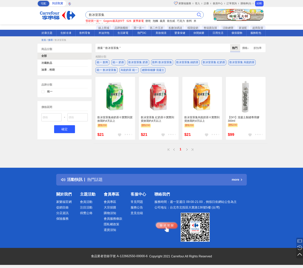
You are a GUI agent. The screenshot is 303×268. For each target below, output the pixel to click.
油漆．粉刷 (48, 69)
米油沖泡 (104, 32)
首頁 (43, 40)
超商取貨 (257, 27)
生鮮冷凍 (65, 32)
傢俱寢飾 (237, 32)
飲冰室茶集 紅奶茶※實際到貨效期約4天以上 (157, 119)
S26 (128, 20)
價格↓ (246, 47)
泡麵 (155, 20)
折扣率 (258, 47)
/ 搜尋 (50, 40)
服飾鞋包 (255, 32)
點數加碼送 (175, 27)
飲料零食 (84, 32)
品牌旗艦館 (121, 27)
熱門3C (141, 32)
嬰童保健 (179, 32)
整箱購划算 (210, 27)
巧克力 (181, 20)
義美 (162, 20)
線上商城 (103, 27)
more (237, 179)
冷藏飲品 (46, 62)
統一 (50, 91)
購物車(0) (246, 3)
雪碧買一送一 (93, 20)
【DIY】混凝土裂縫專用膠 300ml (243, 119)
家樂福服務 (182, 3)
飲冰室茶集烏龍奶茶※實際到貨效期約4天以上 (202, 119)
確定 (64, 129)
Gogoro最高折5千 (114, 20)
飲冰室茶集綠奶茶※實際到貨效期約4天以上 (115, 119)
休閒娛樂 (198, 32)
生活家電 (122, 32)
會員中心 (218, 3)
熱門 (235, 47)
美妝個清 (161, 32)
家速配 (243, 27)
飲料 (189, 20)
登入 (197, 3)
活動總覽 (228, 27)
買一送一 (139, 27)
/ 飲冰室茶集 (59, 40)
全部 (44, 55)
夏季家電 (138, 20)
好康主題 (47, 32)
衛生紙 (171, 20)
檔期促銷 (192, 27)
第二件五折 (156, 27)
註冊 (206, 3)
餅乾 (148, 20)
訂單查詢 (232, 3)
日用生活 (218, 32)
